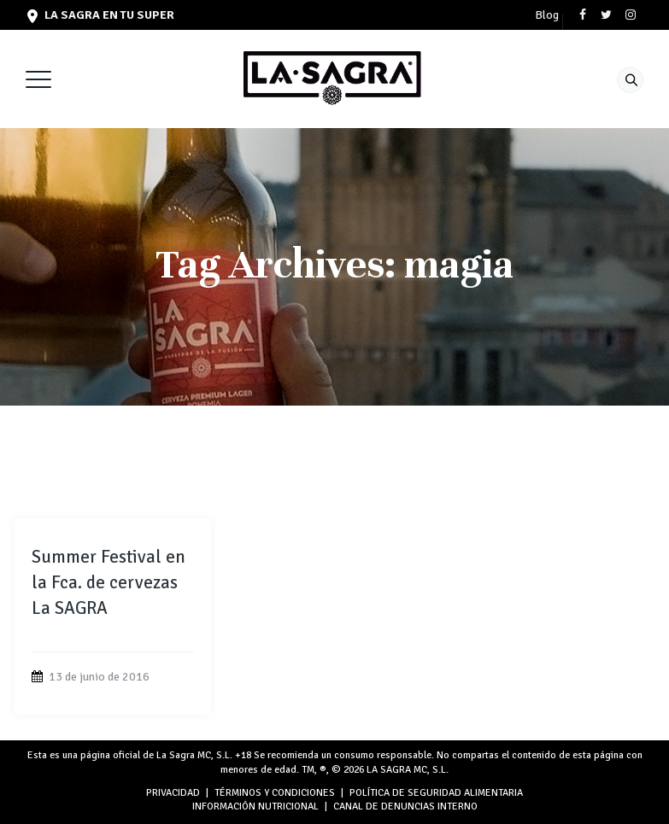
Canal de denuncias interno (405, 806)
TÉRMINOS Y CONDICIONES (274, 792)
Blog (547, 15)
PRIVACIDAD (173, 792)
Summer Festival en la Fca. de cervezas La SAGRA (108, 582)
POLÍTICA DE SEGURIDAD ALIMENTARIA (436, 792)
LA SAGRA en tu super (100, 15)
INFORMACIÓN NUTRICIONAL (255, 806)
